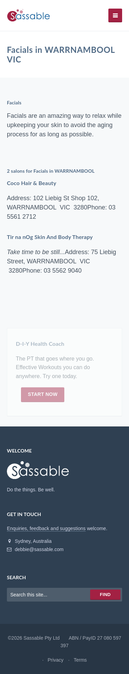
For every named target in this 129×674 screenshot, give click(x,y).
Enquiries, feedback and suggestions (46, 528)
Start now (42, 396)
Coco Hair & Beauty (31, 183)
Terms (80, 660)
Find (105, 594)
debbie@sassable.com (35, 549)
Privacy (56, 660)
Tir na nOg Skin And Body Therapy (50, 237)
